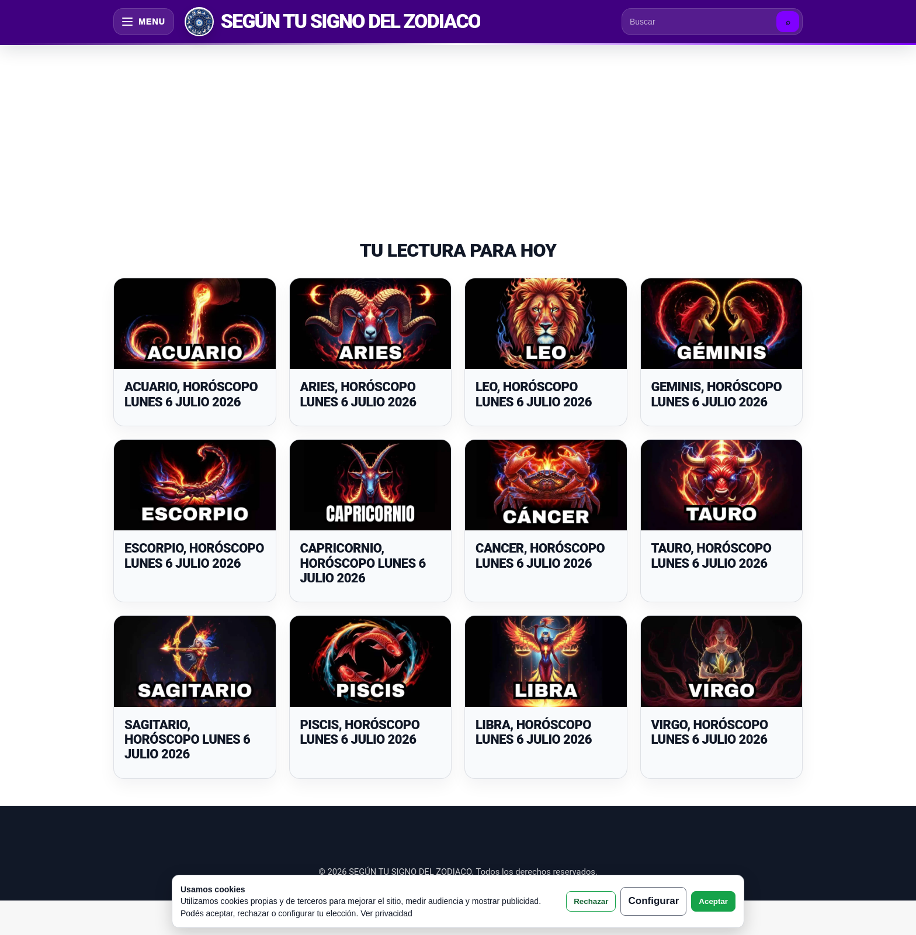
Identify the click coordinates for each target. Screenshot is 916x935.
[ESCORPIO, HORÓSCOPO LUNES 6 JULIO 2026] (195, 485)
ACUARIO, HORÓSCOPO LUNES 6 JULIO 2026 (191, 394)
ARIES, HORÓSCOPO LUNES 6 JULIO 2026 (358, 394)
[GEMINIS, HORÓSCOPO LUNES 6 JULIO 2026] (722, 324)
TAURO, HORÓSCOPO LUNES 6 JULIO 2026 (711, 555)
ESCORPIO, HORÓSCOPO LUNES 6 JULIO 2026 (194, 555)
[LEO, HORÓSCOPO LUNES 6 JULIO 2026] (546, 324)
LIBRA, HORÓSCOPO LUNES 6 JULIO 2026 (534, 732)
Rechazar (591, 901)
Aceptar (713, 901)
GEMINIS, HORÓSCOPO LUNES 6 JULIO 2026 (716, 394)
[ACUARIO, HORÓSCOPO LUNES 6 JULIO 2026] (195, 324)
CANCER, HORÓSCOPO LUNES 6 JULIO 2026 (540, 555)
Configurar (653, 900)
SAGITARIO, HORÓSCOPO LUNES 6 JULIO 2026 (187, 739)
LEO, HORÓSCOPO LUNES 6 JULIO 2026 (534, 394)
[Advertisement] (458, 130)
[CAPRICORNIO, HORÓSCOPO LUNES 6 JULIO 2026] (371, 485)
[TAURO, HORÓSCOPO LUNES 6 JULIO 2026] (722, 485)
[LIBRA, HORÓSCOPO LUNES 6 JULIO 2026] (546, 661)
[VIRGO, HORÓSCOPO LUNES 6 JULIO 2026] (722, 661)
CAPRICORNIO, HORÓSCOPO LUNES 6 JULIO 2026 (363, 563)
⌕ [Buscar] (788, 22)
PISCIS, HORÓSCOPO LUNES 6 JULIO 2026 (360, 732)
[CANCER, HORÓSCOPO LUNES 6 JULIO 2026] (546, 485)
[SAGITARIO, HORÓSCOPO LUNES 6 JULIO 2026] (195, 661)
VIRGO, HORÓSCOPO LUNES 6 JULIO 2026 (709, 732)
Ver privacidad (386, 913)
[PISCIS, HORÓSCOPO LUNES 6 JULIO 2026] (371, 661)
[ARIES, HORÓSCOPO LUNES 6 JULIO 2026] (371, 324)
